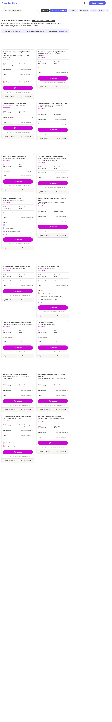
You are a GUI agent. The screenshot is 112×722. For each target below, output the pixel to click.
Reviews (84, 11)
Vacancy (73, 11)
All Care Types (58, 11)
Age (93, 11)
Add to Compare (10, 96)
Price (101, 11)
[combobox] (22, 11)
